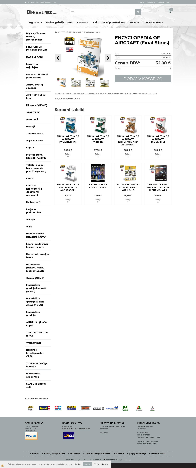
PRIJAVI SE (104, 433)
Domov (57, 32)
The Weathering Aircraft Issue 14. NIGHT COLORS (158, 187)
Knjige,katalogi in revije (92, 32)
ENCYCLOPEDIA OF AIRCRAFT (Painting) (98, 139)
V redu (87, 464)
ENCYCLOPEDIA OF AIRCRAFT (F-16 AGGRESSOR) (68, 187)
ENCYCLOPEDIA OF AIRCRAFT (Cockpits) (158, 139)
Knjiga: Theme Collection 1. (98, 186)
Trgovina (34, 22)
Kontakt (134, 22)
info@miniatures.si (124, 460)
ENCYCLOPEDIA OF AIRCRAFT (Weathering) (68, 139)
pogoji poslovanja (137, 454)
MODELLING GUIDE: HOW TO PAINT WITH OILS (128, 187)
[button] (108, 58)
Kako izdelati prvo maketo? (109, 22)
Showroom (82, 22)
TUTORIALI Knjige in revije (71, 32)
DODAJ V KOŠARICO (143, 78)
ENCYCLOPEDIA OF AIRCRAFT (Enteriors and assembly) (128, 140)
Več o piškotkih (101, 464)
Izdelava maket (152, 22)
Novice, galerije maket (59, 22)
